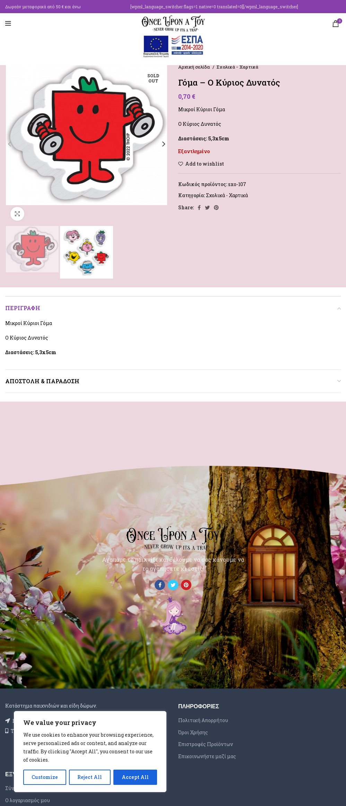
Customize (45, 777)
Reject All (89, 777)
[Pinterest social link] (216, 207)
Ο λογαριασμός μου (27, 800)
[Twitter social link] (207, 207)
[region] (90, 751)
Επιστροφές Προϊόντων (205, 744)
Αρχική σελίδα (194, 67)
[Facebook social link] (199, 207)
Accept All (135, 777)
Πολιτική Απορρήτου (203, 720)
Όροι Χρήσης (193, 732)
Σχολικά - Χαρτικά (237, 67)
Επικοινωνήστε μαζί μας (207, 756)
